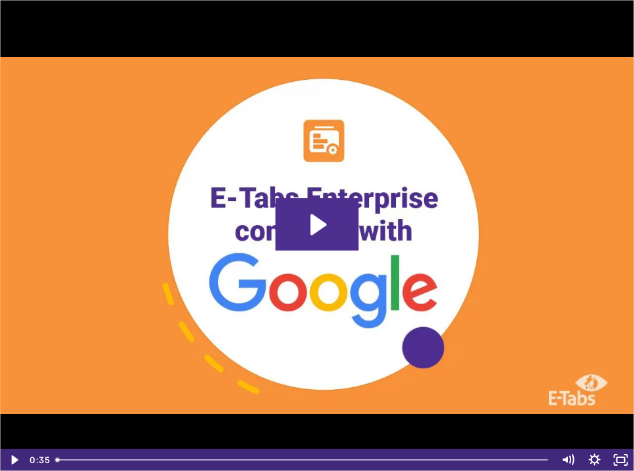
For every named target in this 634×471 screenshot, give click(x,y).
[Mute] (568, 460)
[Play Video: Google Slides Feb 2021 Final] (316, 224)
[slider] (303, 460)
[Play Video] (13, 460)
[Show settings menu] (594, 460)
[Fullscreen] (621, 460)
